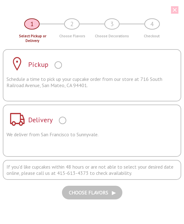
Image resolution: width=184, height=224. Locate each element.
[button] (89, 10)
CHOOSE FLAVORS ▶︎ (92, 192)
